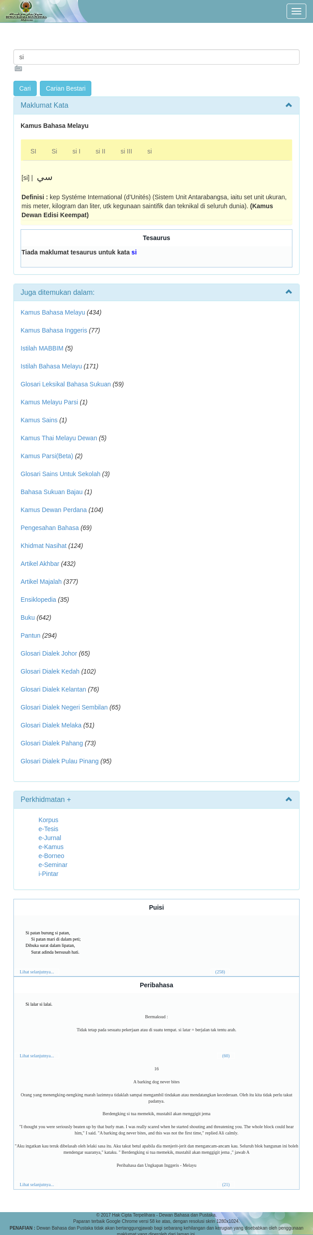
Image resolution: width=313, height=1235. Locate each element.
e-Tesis (48, 828)
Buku (28, 617)
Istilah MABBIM (42, 348)
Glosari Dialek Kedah (50, 671)
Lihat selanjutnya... (37, 971)
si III (126, 151)
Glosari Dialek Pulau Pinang (60, 761)
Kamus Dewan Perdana (54, 509)
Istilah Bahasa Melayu (51, 366)
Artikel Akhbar (40, 563)
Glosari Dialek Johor (49, 653)
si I (77, 151)
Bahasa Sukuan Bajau (52, 491)
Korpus (48, 819)
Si (54, 151)
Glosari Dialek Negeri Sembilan (64, 707)
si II (101, 151)
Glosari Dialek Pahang (52, 743)
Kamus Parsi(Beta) (47, 456)
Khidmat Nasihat (44, 545)
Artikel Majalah (41, 581)
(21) (226, 1184)
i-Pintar (48, 873)
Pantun (30, 635)
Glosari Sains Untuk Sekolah (60, 473)
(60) (226, 1055)
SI (33, 151)
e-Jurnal (50, 837)
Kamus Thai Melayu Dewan (59, 438)
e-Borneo (51, 855)
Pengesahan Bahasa (50, 527)
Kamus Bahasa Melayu (54, 312)
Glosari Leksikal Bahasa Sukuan (66, 384)
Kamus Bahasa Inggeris (54, 330)
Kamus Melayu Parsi (49, 402)
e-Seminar (53, 864)
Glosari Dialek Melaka (51, 725)
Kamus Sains (39, 420)
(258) (220, 971)
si (149, 151)
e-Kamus (51, 846)
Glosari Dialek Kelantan (53, 689)
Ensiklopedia (38, 599)
